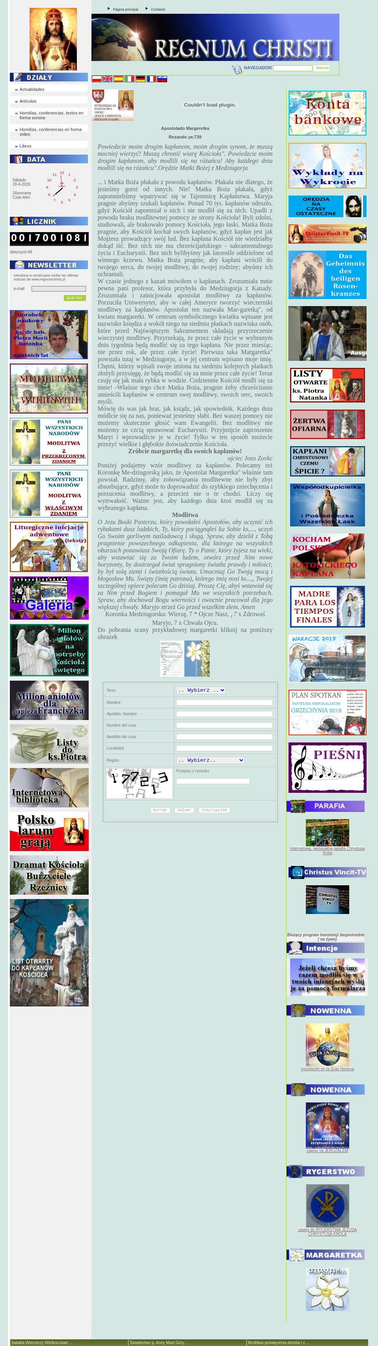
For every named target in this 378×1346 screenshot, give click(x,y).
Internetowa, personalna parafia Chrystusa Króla (327, 850)
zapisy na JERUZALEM (327, 1150)
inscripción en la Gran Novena (327, 1069)
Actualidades (32, 89)
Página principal (125, 9)
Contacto (158, 9)
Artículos (28, 101)
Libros (26, 146)
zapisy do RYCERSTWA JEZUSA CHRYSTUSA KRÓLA (327, 1232)
